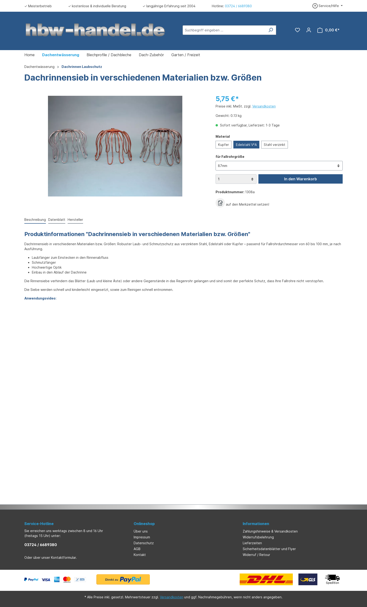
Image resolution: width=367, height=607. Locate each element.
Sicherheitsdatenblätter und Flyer (269, 549)
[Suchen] (270, 30)
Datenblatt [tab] (56, 220)
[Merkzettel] (297, 30)
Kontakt (140, 555)
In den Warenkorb (300, 179)
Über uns (141, 531)
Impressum (142, 537)
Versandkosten (264, 106)
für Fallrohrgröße (230, 156)
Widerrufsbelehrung (258, 537)
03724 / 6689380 (238, 6)
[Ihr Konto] (308, 30)
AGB (137, 549)
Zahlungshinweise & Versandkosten (270, 531)
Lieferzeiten (252, 543)
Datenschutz (144, 543)
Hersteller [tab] (75, 220)
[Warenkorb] (328, 30)
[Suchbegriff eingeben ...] (224, 30)
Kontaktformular (63, 557)
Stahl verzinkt (274, 145)
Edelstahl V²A (246, 145)
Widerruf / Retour (256, 555)
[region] (115, 146)
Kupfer (223, 145)
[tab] (35, 220)
